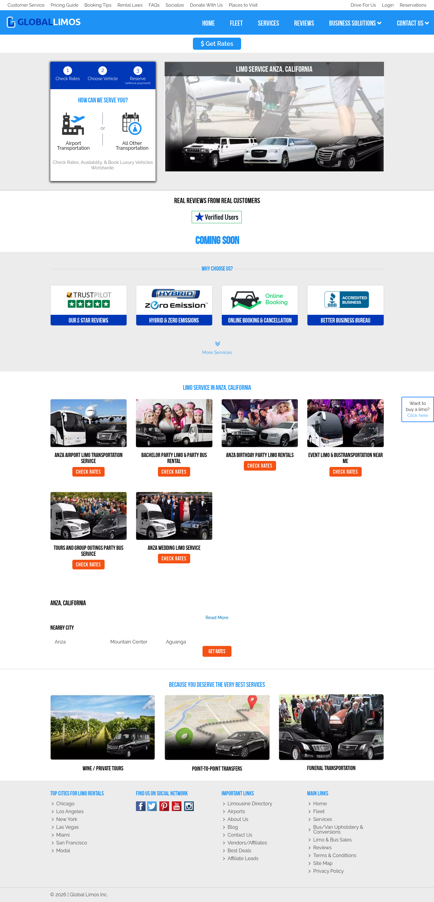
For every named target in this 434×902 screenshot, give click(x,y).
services (268, 23)
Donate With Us (93, 5)
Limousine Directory (250, 803)
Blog (233, 827)
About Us (238, 819)
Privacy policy (328, 871)
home (208, 23)
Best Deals (239, 850)
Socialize (61, 5)
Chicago (65, 803)
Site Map (322, 863)
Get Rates (217, 43)
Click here (417, 415)
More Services (217, 348)
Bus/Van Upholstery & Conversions (338, 829)
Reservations (413, 5)
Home (320, 803)
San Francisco (71, 843)
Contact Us (240, 835)
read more (217, 617)
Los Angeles (70, 811)
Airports (236, 811)
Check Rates (88, 472)
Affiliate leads (243, 858)
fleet (236, 23)
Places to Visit (132, 5)
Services (322, 819)
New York (66, 819)
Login (386, 5)
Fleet (319, 811)
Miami (63, 835)
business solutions (355, 23)
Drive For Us (360, 5)
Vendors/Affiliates (247, 843)
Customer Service (26, 5)
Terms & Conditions (334, 855)
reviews (304, 23)
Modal (63, 850)
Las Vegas (67, 827)
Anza (60, 642)
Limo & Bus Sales (332, 840)
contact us (413, 23)
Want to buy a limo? (418, 409)
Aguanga (176, 642)
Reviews (322, 847)
